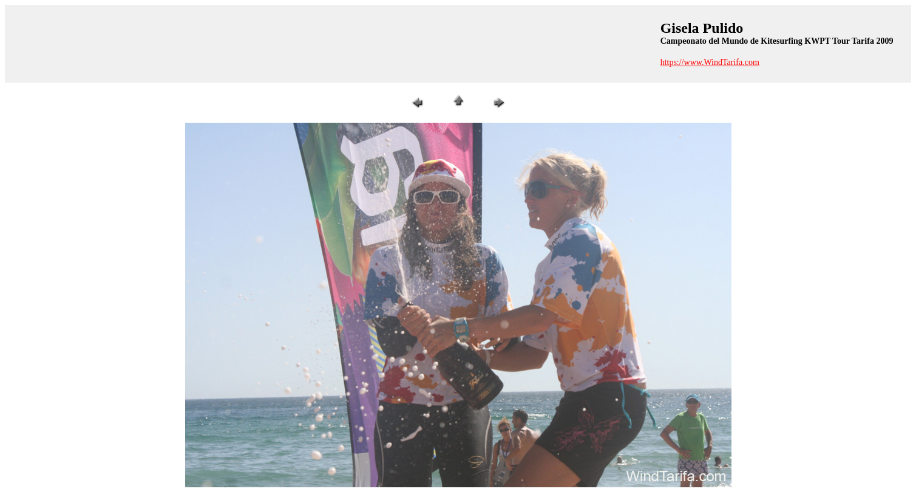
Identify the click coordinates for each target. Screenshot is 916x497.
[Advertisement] (331, 43)
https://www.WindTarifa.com (709, 62)
